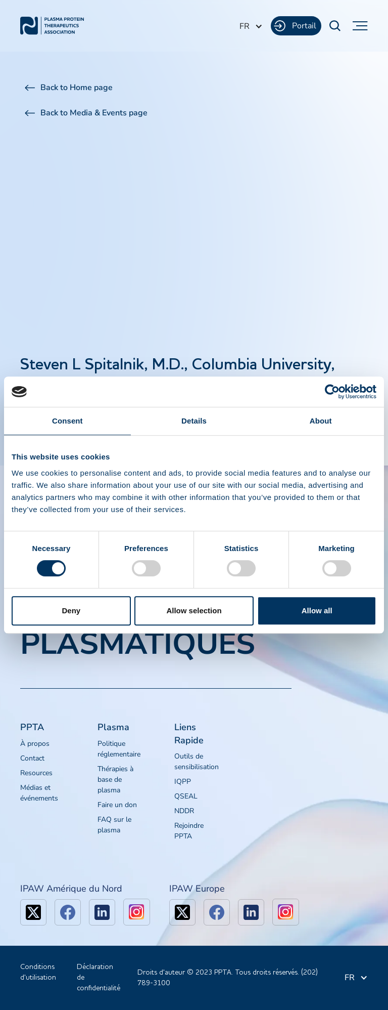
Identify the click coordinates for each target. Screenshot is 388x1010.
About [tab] (321, 420)
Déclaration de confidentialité (98, 977)
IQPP (182, 781)
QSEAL (186, 796)
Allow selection (193, 610)
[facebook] (68, 912)
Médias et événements (39, 793)
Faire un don (117, 805)
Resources (36, 773)
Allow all (317, 610)
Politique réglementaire (119, 749)
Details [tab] (194, 420)
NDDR (184, 811)
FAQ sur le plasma (114, 825)
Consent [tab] (67, 420)
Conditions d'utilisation (38, 972)
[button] (251, 26)
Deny (71, 610)
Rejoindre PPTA (189, 831)
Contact (32, 758)
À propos (35, 743)
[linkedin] (102, 912)
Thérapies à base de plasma (115, 779)
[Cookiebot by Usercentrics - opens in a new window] (332, 391)
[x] (33, 912)
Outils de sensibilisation (196, 761)
